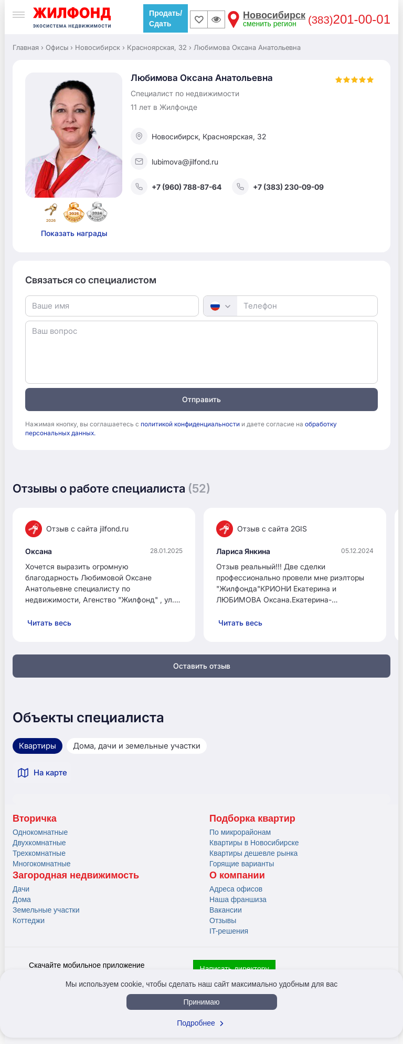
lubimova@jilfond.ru (174, 161)
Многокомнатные (42, 863)
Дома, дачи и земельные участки (136, 746)
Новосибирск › (100, 47)
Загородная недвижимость (76, 875)
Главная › (28, 47)
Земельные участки (46, 910)
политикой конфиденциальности (190, 424)
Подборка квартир (252, 818)
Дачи (21, 889)
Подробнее (201, 1023)
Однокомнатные (40, 832)
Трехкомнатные (39, 853)
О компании (237, 875)
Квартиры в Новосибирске (254, 842)
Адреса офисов (235, 889)
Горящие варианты (241, 863)
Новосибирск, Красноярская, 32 (198, 136)
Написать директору (234, 969)
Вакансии (225, 910)
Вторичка (35, 818)
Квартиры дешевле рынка (253, 853)
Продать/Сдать (165, 18)
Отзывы (222, 920)
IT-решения (228, 931)
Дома (22, 899)
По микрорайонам (240, 832)
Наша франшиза (238, 899)
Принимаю (201, 1002)
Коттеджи (29, 920)
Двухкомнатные (39, 842)
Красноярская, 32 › (159, 47)
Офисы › (59, 47)
